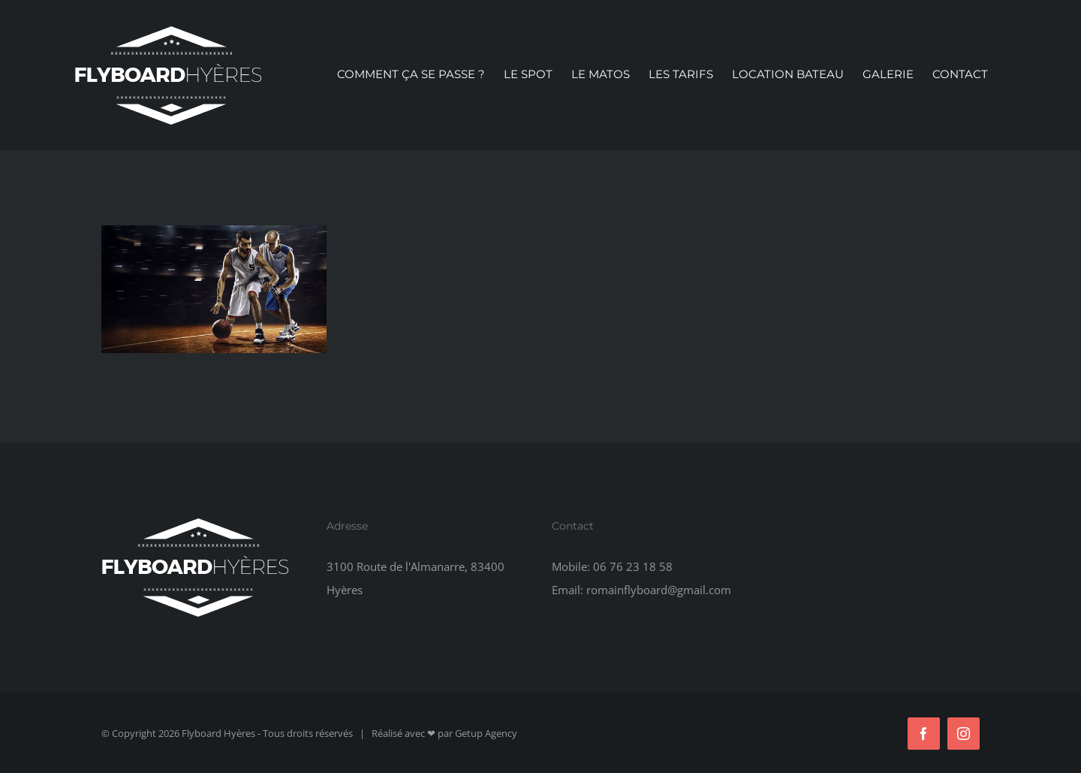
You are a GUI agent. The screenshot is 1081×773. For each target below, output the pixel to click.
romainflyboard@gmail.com (658, 589)
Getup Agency (486, 733)
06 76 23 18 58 (633, 566)
